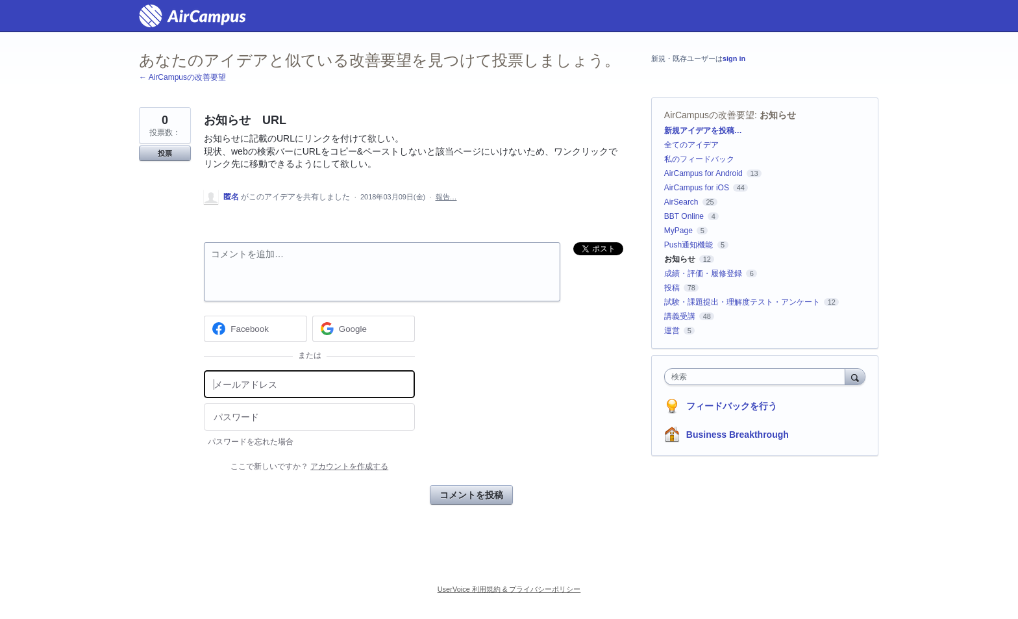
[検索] (855, 376)
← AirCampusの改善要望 (182, 77)
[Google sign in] (364, 329)
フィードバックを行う (731, 406)
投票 (165, 153)
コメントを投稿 (471, 495)
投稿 (672, 287)
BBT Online (684, 216)
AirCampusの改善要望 (709, 115)
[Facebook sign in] (255, 329)
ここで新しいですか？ (309, 466)
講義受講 (679, 316)
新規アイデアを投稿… (703, 130)
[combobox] (758, 376)
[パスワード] (309, 417)
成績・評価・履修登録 (703, 273)
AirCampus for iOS (696, 187)
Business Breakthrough (737, 434)
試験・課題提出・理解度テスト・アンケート (742, 302)
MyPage (678, 230)
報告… (446, 197)
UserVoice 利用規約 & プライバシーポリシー (509, 589)
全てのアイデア (691, 144)
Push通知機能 (688, 244)
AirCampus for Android (703, 173)
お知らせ (778, 115)
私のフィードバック (699, 159)
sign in (734, 58)
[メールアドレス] (309, 384)
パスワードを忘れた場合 (250, 441)
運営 (672, 330)
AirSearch (681, 202)
